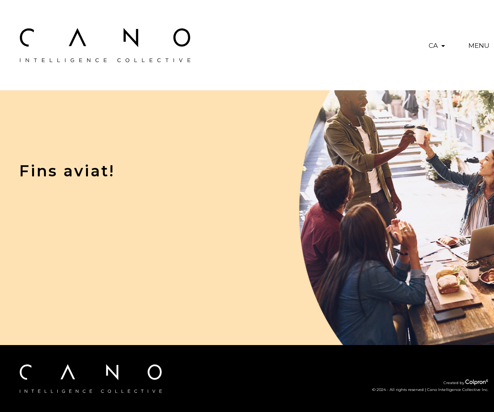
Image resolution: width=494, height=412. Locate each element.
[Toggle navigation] (479, 45)
